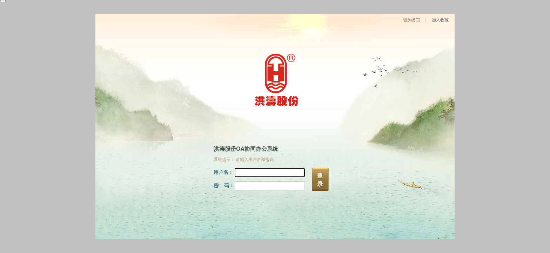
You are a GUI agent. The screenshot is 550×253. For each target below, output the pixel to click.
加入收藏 (440, 20)
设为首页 (411, 20)
